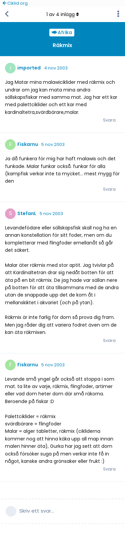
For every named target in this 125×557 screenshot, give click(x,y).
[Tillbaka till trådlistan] (6, 14)
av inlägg (62, 14)
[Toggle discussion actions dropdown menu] (118, 14)
